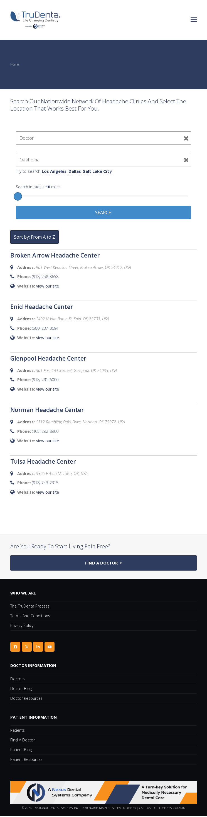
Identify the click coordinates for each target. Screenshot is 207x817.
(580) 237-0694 (45, 328)
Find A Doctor (22, 741)
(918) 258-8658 (45, 276)
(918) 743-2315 (45, 482)
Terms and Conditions (30, 616)
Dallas (74, 171)
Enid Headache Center (41, 307)
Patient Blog (21, 750)
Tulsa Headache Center (43, 461)
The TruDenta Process (30, 607)
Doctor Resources (26, 699)
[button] (194, 20)
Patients (17, 731)
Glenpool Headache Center (48, 358)
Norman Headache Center (47, 410)
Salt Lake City (97, 171)
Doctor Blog (21, 689)
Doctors (17, 679)
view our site (47, 286)
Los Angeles (54, 171)
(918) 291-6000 (45, 379)
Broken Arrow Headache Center (55, 255)
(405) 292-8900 (45, 431)
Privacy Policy (21, 626)
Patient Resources (26, 760)
